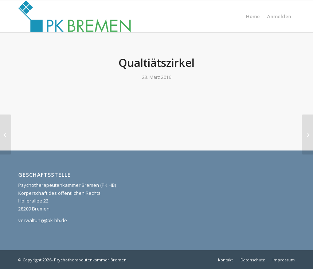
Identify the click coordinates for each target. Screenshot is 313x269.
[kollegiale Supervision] (307, 134)
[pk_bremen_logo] (74, 16)
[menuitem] (252, 16)
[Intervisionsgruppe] (5, 134)
